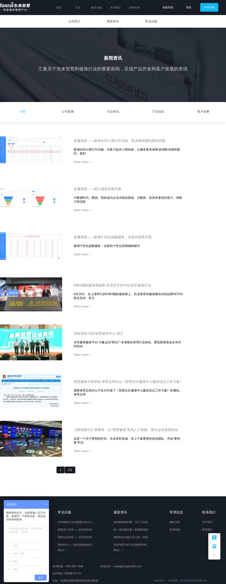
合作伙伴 (134, 7)
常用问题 (175, 529)
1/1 (70, 469)
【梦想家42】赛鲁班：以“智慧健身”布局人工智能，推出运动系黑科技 (126, 430)
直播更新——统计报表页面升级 (97, 189)
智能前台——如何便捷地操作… (76, 544)
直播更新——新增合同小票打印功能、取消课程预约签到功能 (119, 141)
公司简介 (74, 21)
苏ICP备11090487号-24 (67, 573)
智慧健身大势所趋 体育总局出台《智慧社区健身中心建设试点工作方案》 (128, 382)
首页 (59, 7)
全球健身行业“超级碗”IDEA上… (76, 522)
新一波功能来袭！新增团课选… (132, 529)
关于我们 (115, 7)
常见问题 (151, 21)
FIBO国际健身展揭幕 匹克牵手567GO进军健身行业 (112, 285)
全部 (23, 111)
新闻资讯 (113, 21)
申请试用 (209, 7)
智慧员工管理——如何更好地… (76, 529)
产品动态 (158, 111)
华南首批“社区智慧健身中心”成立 (98, 333)
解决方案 (96, 7)
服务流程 (175, 522)
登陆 (188, 7)
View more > (82, 162)
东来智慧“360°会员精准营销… (131, 544)
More (62, 550)
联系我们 (207, 529)
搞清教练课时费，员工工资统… (132, 522)
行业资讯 (113, 111)
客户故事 (203, 111)
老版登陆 (168, 7)
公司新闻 (68, 111)
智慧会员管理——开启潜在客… (76, 537)
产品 (77, 7)
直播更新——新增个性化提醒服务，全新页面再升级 (113, 237)
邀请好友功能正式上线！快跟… (132, 537)
